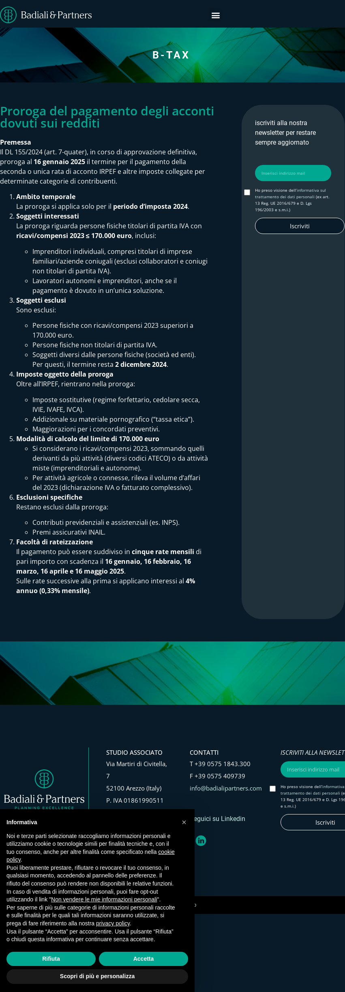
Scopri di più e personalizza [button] (97, 976)
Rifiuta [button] (51, 958)
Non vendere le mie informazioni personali (104, 899)
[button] (215, 15)
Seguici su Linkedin (217, 819)
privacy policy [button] (113, 923)
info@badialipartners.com (226, 788)
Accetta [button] (143, 958)
